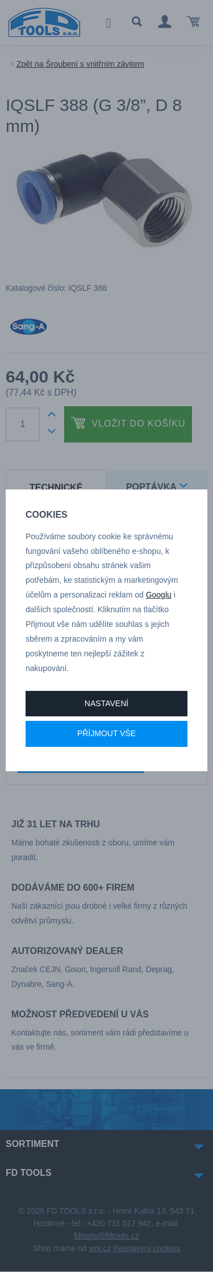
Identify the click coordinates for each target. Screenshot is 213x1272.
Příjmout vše (106, 733)
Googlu (159, 594)
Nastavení (106, 703)
